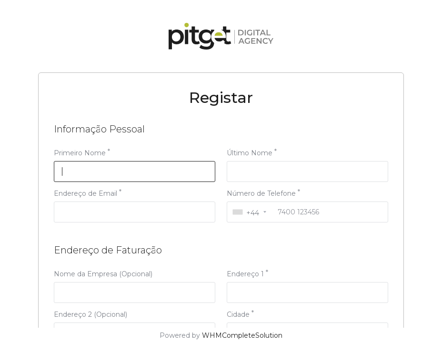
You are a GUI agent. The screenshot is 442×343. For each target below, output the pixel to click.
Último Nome (249, 153)
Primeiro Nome (80, 153)
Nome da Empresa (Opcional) (103, 274)
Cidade (238, 314)
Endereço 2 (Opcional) (90, 314)
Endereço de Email (85, 193)
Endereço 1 (245, 274)
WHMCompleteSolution (242, 335)
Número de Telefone (261, 193)
